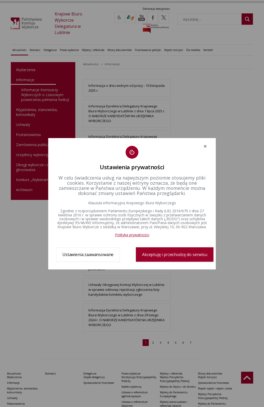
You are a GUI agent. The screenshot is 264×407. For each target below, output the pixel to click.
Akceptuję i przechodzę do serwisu (174, 254)
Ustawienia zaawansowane (87, 254)
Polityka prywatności (132, 234)
